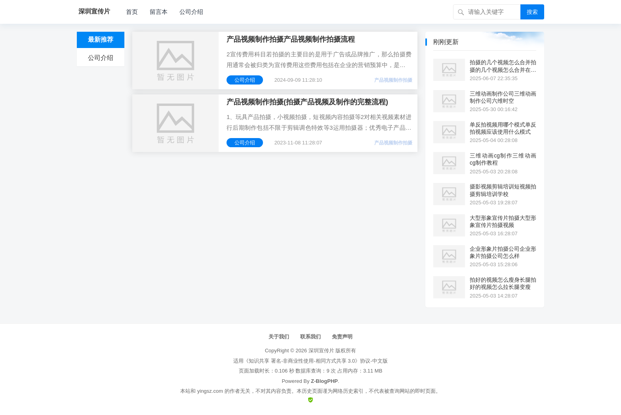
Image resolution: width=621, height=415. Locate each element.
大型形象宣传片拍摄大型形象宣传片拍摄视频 (503, 221)
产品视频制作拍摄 (393, 80)
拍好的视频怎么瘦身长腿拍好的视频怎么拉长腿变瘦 (503, 283)
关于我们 (279, 337)
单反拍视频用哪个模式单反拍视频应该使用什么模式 (503, 128)
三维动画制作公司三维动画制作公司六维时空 (503, 97)
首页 (132, 11)
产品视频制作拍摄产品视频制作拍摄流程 (291, 39)
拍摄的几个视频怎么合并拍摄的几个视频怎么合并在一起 (503, 66)
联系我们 (310, 337)
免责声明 (342, 337)
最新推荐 (100, 39)
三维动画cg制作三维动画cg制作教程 (503, 159)
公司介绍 (191, 11)
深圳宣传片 (321, 351)
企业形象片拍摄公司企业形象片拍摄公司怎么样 (503, 252)
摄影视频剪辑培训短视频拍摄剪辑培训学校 (503, 190)
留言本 (159, 11)
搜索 (532, 12)
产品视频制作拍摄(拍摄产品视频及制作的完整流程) (307, 102)
